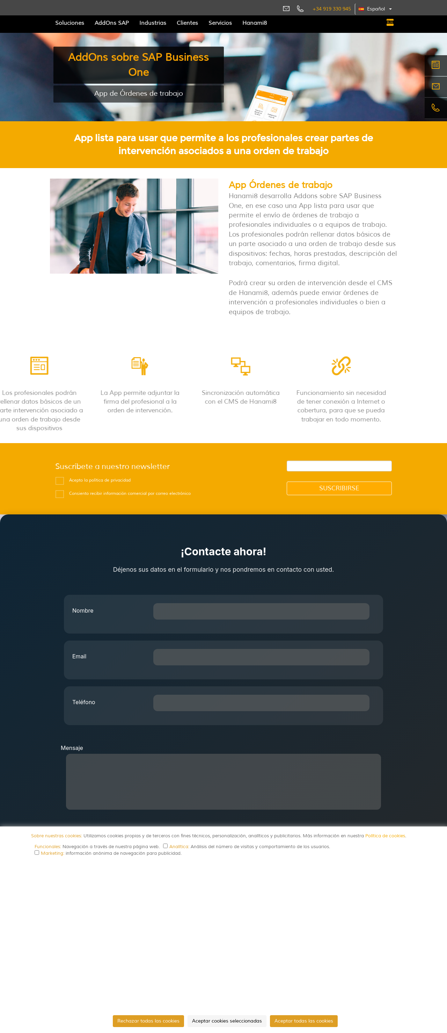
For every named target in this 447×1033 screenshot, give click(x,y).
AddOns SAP (112, 23)
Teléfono (83, 702)
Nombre (83, 610)
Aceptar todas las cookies (303, 1021)
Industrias (152, 23)
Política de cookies (385, 836)
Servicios (220, 23)
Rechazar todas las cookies (148, 1021)
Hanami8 (254, 23)
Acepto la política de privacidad (100, 480)
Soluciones (69, 23)
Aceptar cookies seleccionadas (227, 1021)
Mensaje (72, 747)
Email (79, 656)
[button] (375, 9)
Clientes (187, 23)
